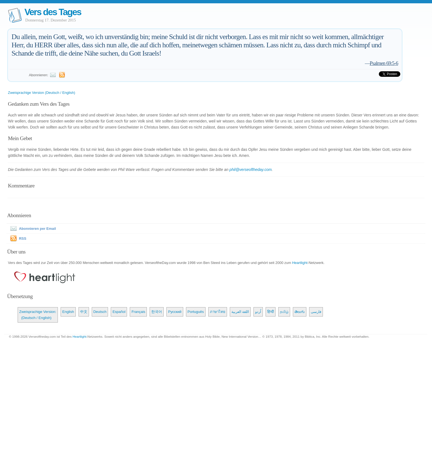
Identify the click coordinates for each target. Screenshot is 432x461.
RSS (22, 238)
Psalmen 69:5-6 (384, 63)
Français (138, 312)
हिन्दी (270, 312)
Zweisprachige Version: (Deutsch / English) (37, 315)
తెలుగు (300, 312)
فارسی (316, 312)
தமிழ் (284, 312)
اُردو (258, 312)
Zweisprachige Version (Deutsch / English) (41, 93)
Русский (174, 312)
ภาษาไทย (217, 312)
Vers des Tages (53, 12)
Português (196, 312)
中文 (83, 312)
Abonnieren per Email (32, 229)
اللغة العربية (240, 312)
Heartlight (299, 263)
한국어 (156, 312)
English (68, 312)
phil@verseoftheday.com (250, 169)
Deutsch (100, 312)
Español (118, 312)
